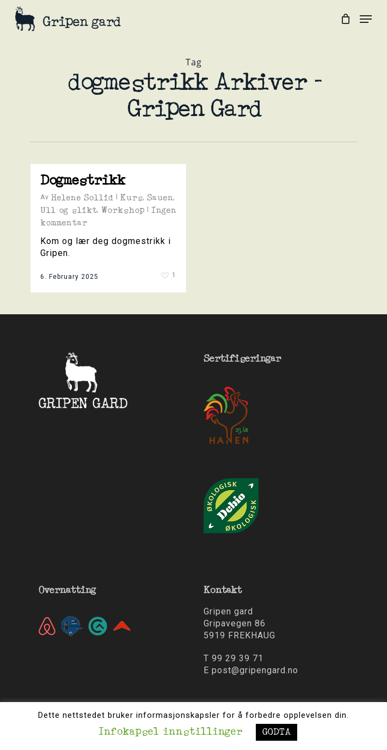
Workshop (122, 210)
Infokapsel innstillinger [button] (170, 732)
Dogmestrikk (82, 180)
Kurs (131, 197)
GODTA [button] (276, 732)
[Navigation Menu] (366, 19)
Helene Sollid (82, 197)
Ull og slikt (68, 210)
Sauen (160, 197)
